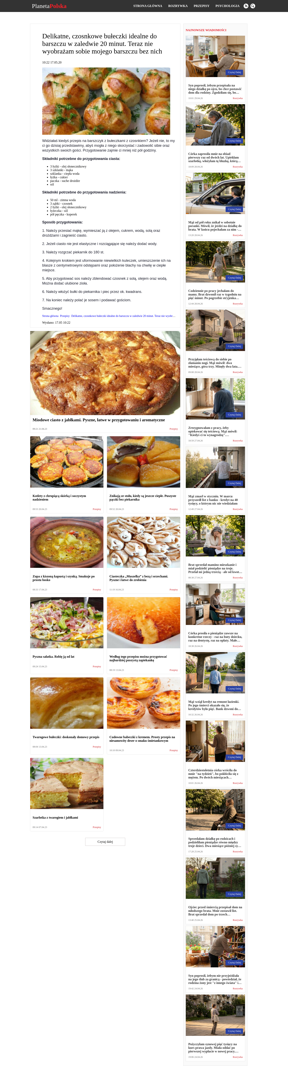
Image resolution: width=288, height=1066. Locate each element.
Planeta (49, 6)
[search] (252, 6)
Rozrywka (178, 6)
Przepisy (201, 6)
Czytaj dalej (105, 841)
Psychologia (228, 6)
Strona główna (147, 6)
